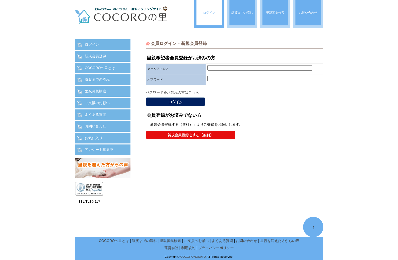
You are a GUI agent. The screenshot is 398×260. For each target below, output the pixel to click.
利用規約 (188, 248)
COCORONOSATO (193, 256)
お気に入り (94, 138)
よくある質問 (95, 114)
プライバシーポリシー (216, 248)
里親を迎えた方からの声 (279, 241)
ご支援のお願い (97, 103)
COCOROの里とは (100, 68)
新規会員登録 (95, 56)
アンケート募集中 (99, 150)
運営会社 (171, 248)
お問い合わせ (95, 126)
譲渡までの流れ (97, 79)
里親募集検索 (95, 91)
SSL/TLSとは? (89, 201)
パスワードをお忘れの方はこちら (172, 92)
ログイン (92, 44)
